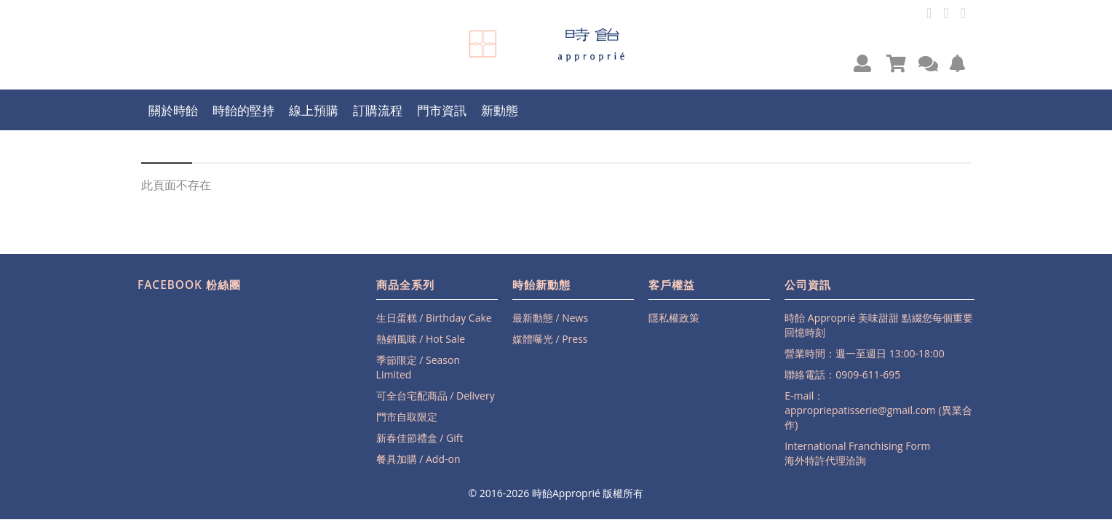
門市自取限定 (406, 417)
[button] (862, 63)
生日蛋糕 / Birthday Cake (434, 318)
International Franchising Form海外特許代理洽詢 (857, 453)
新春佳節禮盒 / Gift (420, 438)
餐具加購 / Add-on (418, 459)
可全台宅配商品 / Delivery (435, 395)
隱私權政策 (673, 318)
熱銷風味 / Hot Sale (421, 339)
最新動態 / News (550, 318)
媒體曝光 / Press (550, 339)
